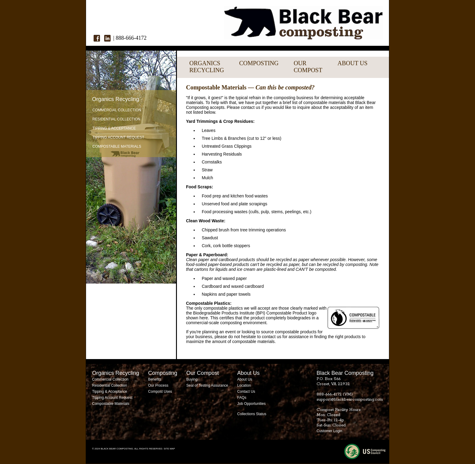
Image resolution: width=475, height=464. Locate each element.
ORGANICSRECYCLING (206, 66)
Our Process (158, 385)
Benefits (154, 379)
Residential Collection (116, 119)
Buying (192, 379)
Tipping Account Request (118, 137)
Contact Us (246, 391)
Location (244, 385)
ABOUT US (352, 63)
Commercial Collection (116, 110)
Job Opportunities (251, 404)
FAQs (241, 397)
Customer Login (329, 431)
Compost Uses (160, 391)
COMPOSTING (258, 63)
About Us (244, 379)
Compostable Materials (116, 146)
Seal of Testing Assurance (207, 385)
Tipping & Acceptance (114, 128)
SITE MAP (169, 448)
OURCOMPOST (308, 66)
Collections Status (251, 414)
